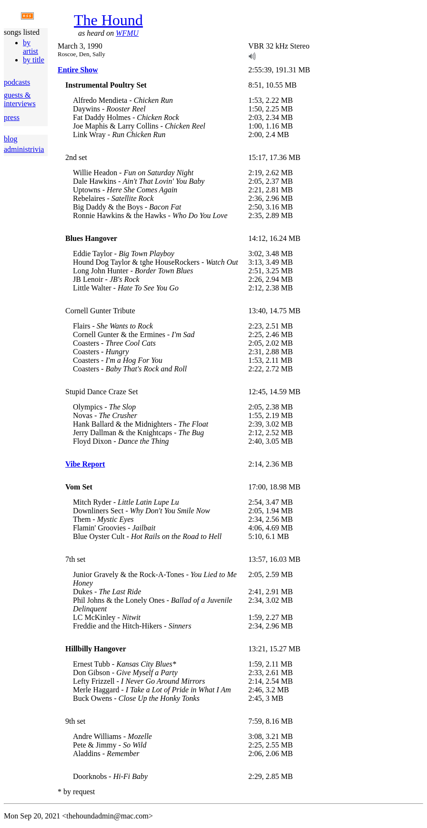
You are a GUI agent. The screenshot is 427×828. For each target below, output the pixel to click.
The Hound (108, 20)
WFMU (127, 33)
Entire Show (78, 70)
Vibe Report (85, 464)
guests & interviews (20, 99)
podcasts (17, 82)
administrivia (24, 149)
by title (33, 60)
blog (10, 139)
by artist (30, 47)
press (12, 117)
